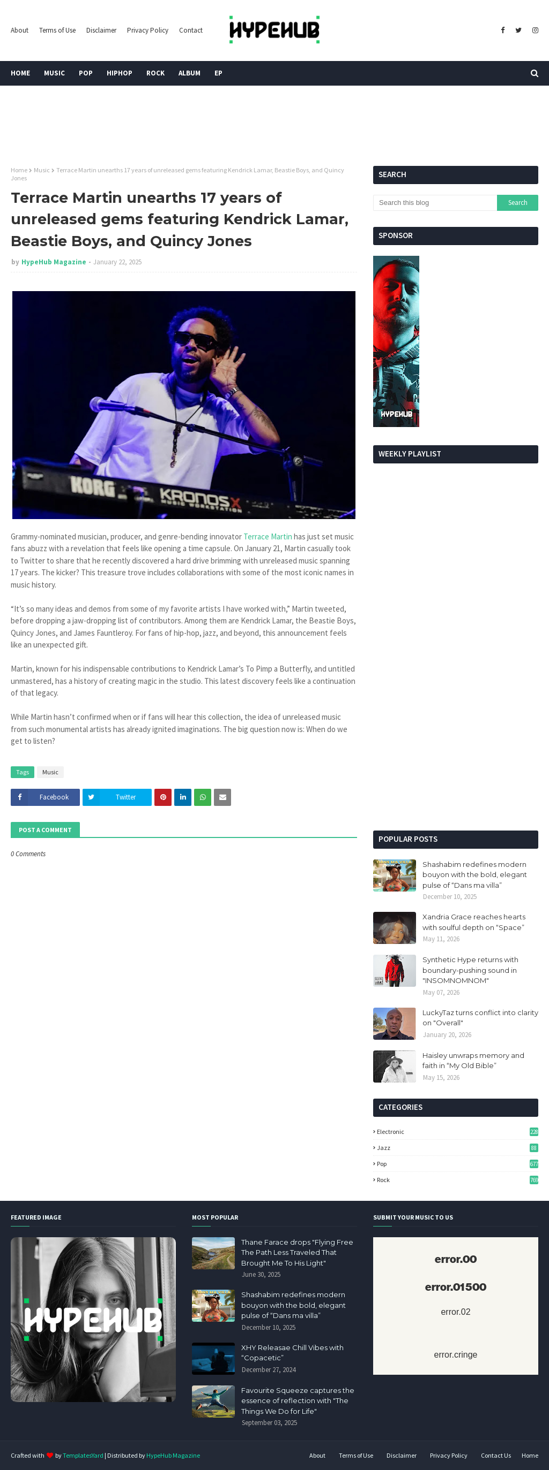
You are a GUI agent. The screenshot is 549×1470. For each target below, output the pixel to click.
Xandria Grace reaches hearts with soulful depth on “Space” (473, 922)
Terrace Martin (268, 536)
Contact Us (496, 1455)
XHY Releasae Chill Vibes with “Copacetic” (292, 1352)
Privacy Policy (147, 30)
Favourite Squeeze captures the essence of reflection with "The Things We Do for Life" (297, 1400)
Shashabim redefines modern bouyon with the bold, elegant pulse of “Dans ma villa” (474, 874)
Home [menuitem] (20, 73)
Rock (457, 1180)
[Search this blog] (435, 203)
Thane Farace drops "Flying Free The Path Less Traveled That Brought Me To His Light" (297, 1252)
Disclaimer (101, 30)
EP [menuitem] (218, 73)
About (19, 30)
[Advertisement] (455, 747)
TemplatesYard (83, 1455)
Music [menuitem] (54, 73)
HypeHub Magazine (53, 261)
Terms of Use (57, 30)
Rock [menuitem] (155, 73)
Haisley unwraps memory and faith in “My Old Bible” (473, 1060)
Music (42, 170)
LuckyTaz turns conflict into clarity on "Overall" (480, 1017)
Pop (457, 1164)
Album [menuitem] (190, 73)
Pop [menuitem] (86, 73)
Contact (191, 30)
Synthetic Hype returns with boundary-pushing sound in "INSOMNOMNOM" (470, 970)
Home (19, 170)
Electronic (457, 1132)
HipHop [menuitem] (119, 73)
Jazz (457, 1148)
